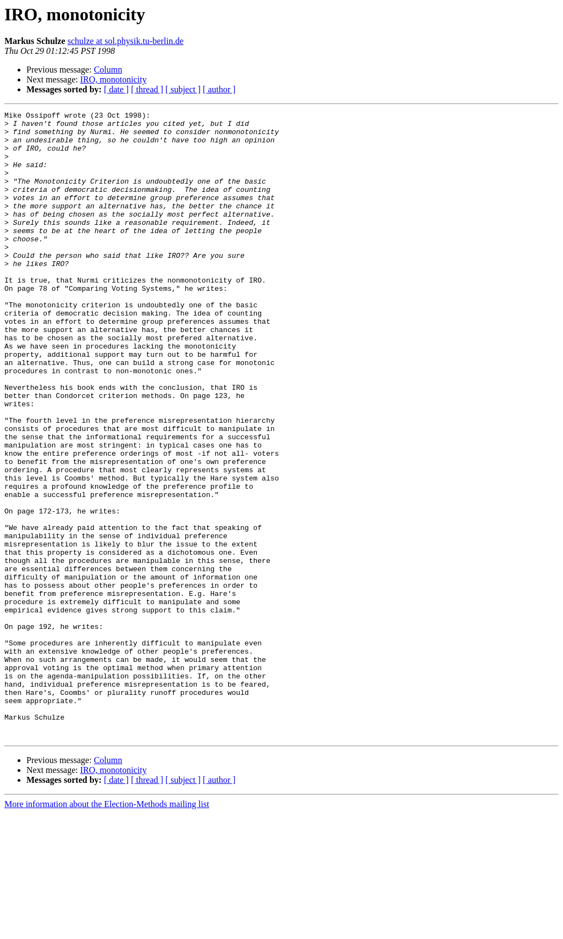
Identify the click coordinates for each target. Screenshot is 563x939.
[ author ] (219, 89)
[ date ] (116, 89)
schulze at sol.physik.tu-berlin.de (126, 41)
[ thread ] (147, 89)
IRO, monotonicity (113, 79)
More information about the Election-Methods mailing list (106, 929)
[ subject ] (183, 89)
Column (108, 69)
